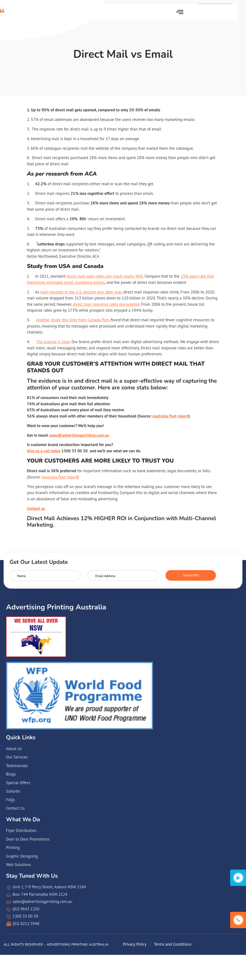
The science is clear (53, 341)
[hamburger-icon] (179, 12)
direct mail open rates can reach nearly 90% (105, 276)
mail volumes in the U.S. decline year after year (80, 292)
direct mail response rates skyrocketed (106, 304)
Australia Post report (170, 416)
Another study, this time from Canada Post (72, 319)
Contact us (36, 508)
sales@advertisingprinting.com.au (79, 435)
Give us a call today (43, 451)
